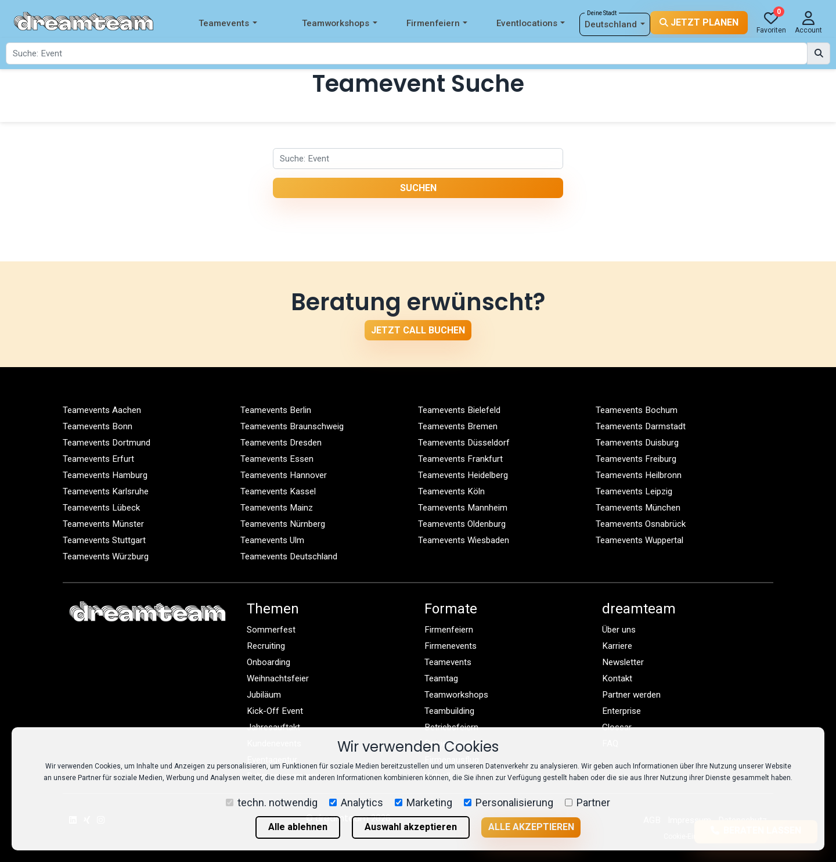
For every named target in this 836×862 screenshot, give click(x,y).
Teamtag (441, 678)
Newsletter (623, 662)
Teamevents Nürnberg (282, 524)
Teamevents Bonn (97, 426)
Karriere (617, 646)
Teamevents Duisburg (637, 442)
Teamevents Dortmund (106, 442)
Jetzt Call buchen (418, 330)
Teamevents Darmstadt (641, 426)
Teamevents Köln (451, 491)
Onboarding (268, 662)
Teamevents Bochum (637, 410)
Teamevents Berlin (275, 410)
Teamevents (228, 23)
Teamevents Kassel (278, 491)
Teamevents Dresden (281, 442)
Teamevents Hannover (283, 475)
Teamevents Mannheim (462, 507)
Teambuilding (449, 711)
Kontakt (617, 678)
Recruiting (266, 646)
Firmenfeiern (436, 23)
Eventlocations (530, 23)
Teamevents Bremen (458, 426)
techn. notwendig (272, 802)
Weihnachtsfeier (278, 678)
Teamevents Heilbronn (639, 475)
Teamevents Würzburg (106, 556)
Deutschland (614, 24)
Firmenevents (450, 646)
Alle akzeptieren (531, 826)
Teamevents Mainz (276, 507)
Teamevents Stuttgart (104, 540)
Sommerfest (271, 629)
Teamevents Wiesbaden (463, 540)
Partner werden (631, 694)
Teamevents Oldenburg (462, 524)
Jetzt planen (699, 22)
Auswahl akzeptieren (411, 826)
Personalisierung (508, 802)
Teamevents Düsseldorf (464, 442)
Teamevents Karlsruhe (106, 491)
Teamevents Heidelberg (463, 475)
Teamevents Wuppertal (639, 540)
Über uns (619, 629)
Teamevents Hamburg (105, 475)
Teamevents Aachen (102, 410)
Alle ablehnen (297, 826)
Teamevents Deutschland (288, 556)
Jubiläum (264, 694)
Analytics (356, 802)
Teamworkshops (339, 23)
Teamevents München (638, 507)
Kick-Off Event (275, 711)
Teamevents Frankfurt (460, 459)
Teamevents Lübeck (101, 507)
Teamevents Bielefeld (459, 410)
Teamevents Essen (277, 459)
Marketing (423, 802)
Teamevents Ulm (272, 540)
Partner (587, 802)
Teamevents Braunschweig (292, 426)
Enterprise (621, 711)
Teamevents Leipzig (634, 491)
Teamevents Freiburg (636, 459)
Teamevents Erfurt (98, 459)
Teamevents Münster (103, 524)
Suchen (418, 187)
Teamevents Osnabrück (641, 524)
